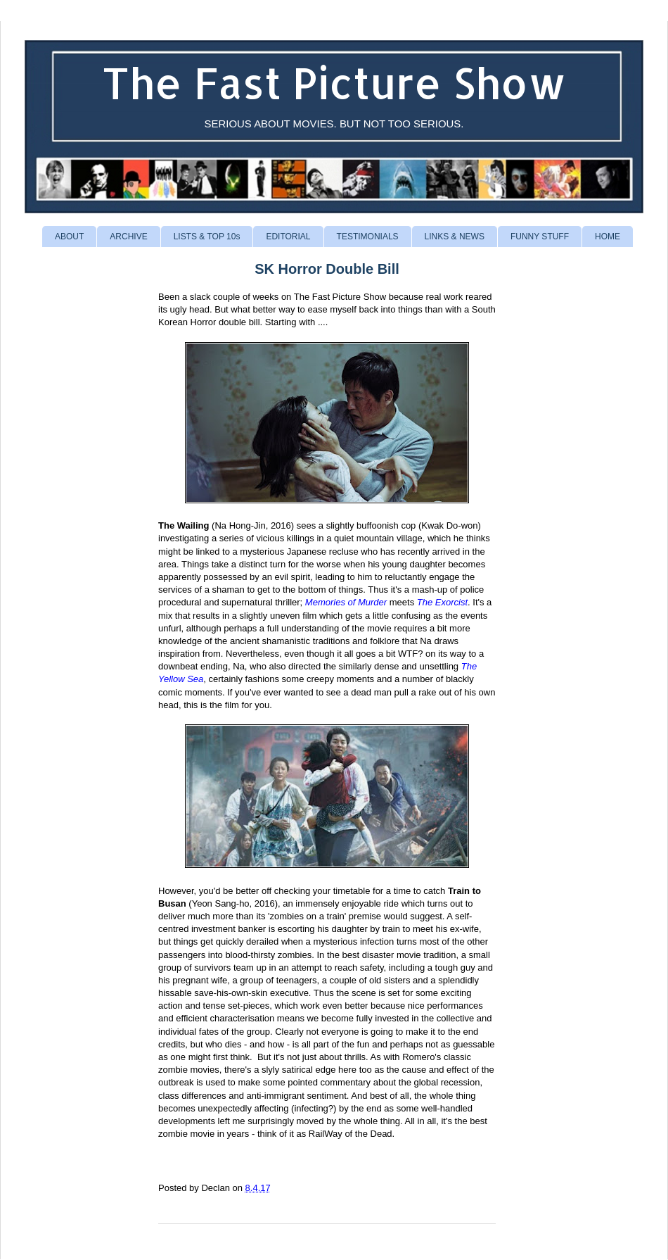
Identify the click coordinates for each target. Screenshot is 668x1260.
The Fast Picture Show (334, 83)
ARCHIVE (128, 236)
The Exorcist (442, 602)
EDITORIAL (288, 236)
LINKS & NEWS (454, 236)
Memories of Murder (346, 602)
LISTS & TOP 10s (207, 236)
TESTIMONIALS (368, 236)
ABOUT (69, 236)
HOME (607, 236)
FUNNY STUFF (539, 236)
